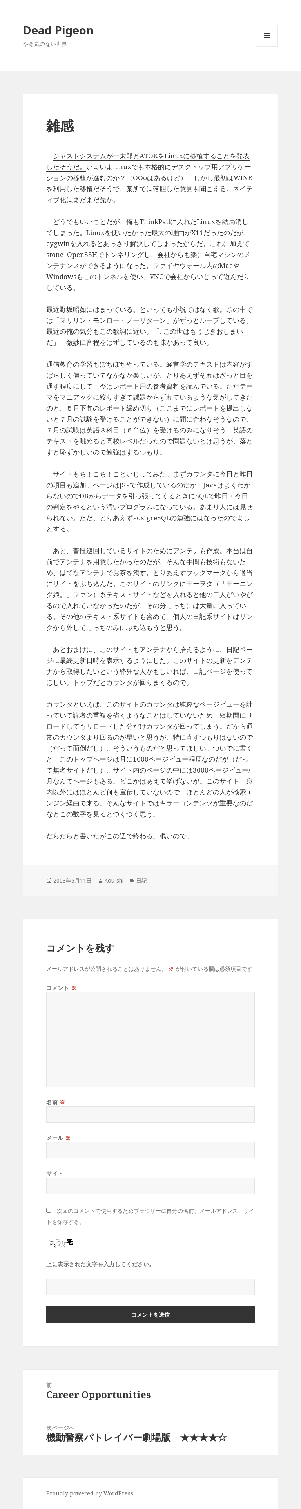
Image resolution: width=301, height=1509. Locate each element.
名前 (55, 1102)
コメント (61, 988)
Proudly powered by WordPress (89, 1493)
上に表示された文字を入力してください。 (100, 1264)
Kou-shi (113, 880)
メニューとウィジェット (267, 46)
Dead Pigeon (58, 30)
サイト (54, 1173)
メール (58, 1138)
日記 (141, 880)
